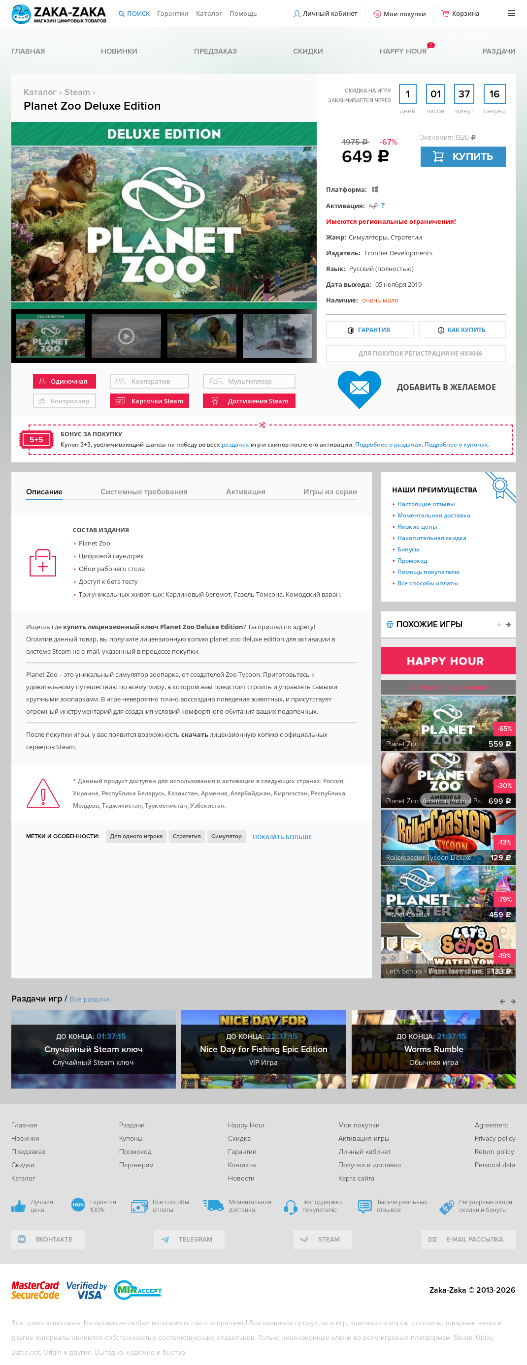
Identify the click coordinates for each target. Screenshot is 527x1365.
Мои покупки (405, 13)
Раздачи (499, 51)
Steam (77, 92)
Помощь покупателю (428, 572)
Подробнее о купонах (456, 444)
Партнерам (136, 1165)
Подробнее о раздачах (388, 444)
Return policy (494, 1152)
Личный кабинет (330, 13)
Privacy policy (495, 1138)
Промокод (412, 560)
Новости (241, 1178)
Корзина (466, 13)
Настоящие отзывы (426, 504)
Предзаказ (215, 51)
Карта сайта (356, 1178)
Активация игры (364, 1138)
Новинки (119, 51)
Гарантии (173, 13)
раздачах (235, 444)
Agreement (491, 1125)
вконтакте (54, 1240)
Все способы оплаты (427, 583)
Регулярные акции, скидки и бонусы (486, 1206)
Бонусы (408, 549)
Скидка (239, 1138)
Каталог (209, 13)
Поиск (138, 13)
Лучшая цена (42, 1206)
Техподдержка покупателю (322, 1206)
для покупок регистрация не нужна (420, 353)
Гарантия (374, 330)
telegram (195, 1240)
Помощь (243, 13)
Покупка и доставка (369, 1165)
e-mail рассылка (474, 1240)
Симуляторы (368, 237)
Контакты (242, 1165)
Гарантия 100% (103, 1206)
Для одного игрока (136, 836)
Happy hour (403, 51)
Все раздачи (89, 999)
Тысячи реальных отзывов (402, 1206)
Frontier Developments (398, 252)
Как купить (467, 330)
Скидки (308, 51)
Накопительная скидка (431, 538)
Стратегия (187, 836)
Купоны (131, 1138)
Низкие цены (417, 526)
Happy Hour (246, 1125)
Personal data (495, 1165)
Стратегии (406, 237)
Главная (28, 51)
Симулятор (226, 836)
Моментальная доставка (433, 515)
